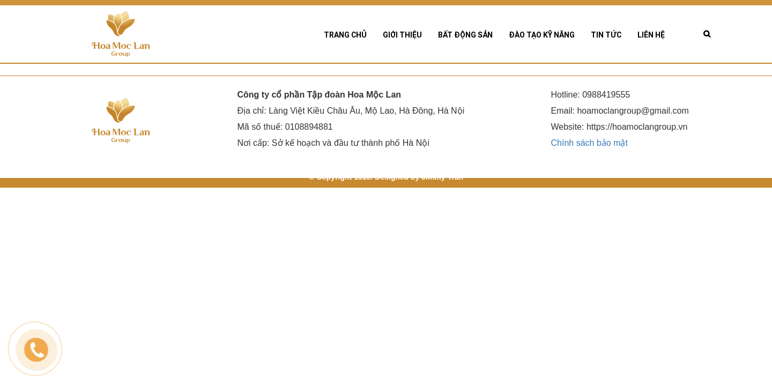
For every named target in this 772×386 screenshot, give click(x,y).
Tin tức (606, 35)
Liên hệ (651, 35)
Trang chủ (345, 35)
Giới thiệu (402, 35)
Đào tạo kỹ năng (542, 35)
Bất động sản (465, 35)
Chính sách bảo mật (589, 147)
